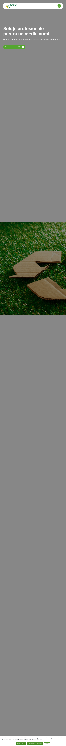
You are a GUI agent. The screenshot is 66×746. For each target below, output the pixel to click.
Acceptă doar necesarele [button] (35, 743)
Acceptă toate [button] (21, 743)
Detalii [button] (47, 743)
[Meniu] (59, 6)
